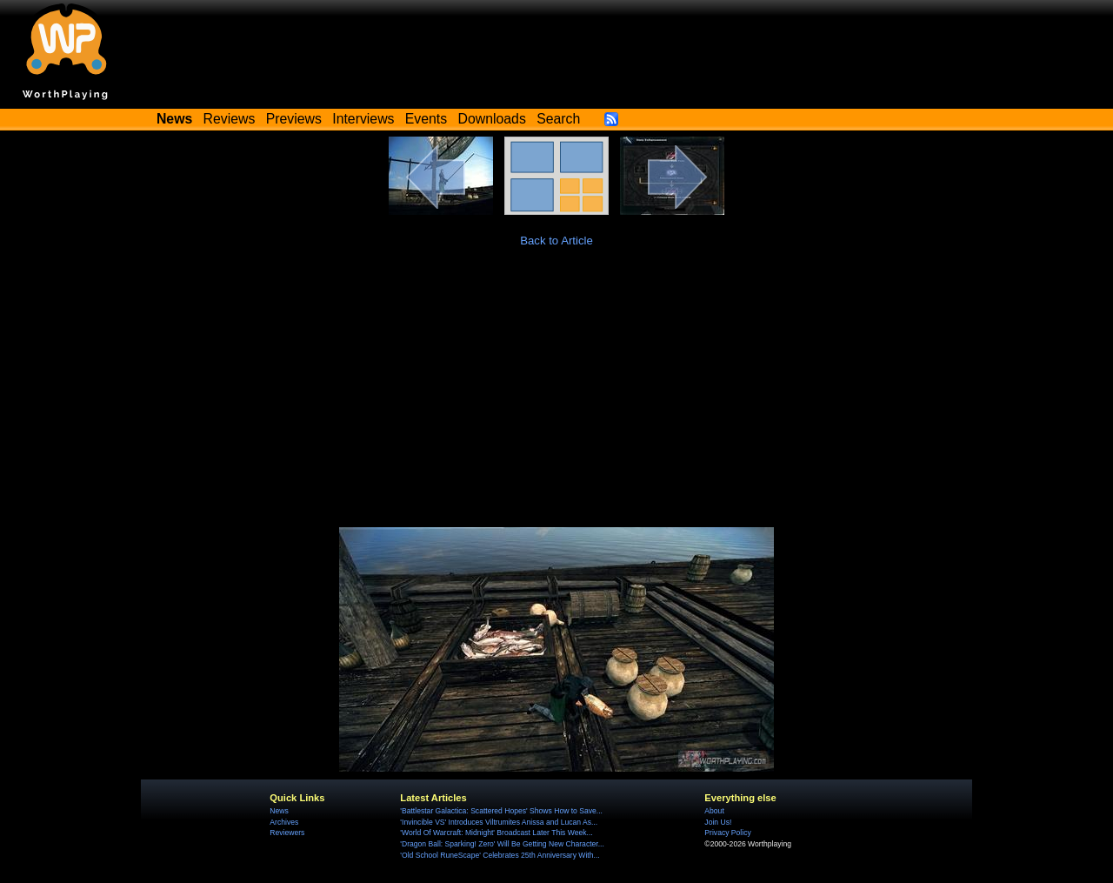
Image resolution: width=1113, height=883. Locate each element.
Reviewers (287, 832)
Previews (294, 118)
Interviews (363, 118)
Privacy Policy (727, 832)
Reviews (229, 118)
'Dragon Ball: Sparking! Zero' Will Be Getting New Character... (502, 844)
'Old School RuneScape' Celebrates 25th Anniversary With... (499, 855)
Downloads (492, 118)
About (713, 810)
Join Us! (717, 822)
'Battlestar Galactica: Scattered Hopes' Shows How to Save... (501, 810)
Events (426, 118)
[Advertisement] (556, 396)
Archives (284, 822)
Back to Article (556, 240)
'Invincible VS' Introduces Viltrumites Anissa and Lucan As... (498, 822)
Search (558, 118)
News (279, 810)
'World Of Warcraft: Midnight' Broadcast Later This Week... (496, 832)
